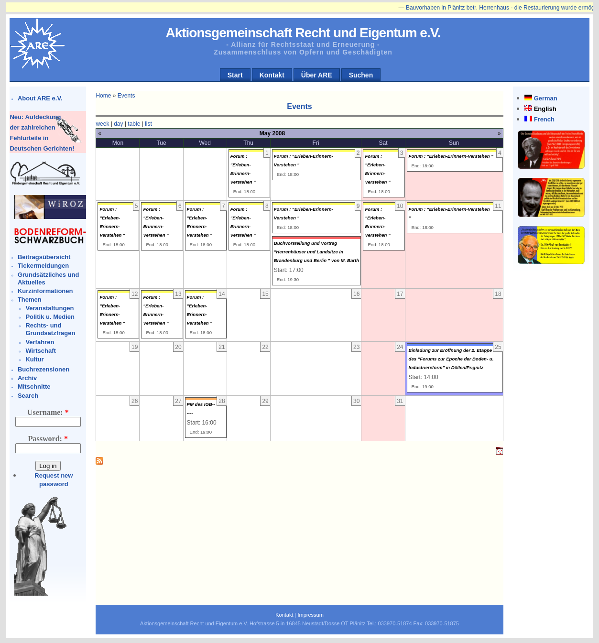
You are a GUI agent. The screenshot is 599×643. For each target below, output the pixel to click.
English (545, 108)
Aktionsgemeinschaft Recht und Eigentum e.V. (302, 32)
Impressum (310, 615)
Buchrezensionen (43, 369)
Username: (48, 412)
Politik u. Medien (50, 316)
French (544, 119)
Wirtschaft (40, 350)
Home (103, 95)
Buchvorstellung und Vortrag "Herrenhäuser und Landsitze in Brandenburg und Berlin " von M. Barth (316, 251)
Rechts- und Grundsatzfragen (50, 329)
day (118, 123)
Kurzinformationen (45, 290)
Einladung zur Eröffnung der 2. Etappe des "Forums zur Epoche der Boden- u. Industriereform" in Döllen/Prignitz (451, 359)
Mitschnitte (34, 386)
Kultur (34, 359)
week (102, 123)
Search (28, 395)
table (134, 123)
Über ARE (316, 75)
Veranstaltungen (49, 308)
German (545, 98)
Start (235, 75)
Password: (48, 439)
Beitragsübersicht (44, 257)
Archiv (27, 377)
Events (126, 95)
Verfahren (39, 342)
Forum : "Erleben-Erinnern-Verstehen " (451, 156)
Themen (30, 299)
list (148, 123)
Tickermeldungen (43, 265)
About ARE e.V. (40, 98)
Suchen (361, 75)
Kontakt (272, 75)
